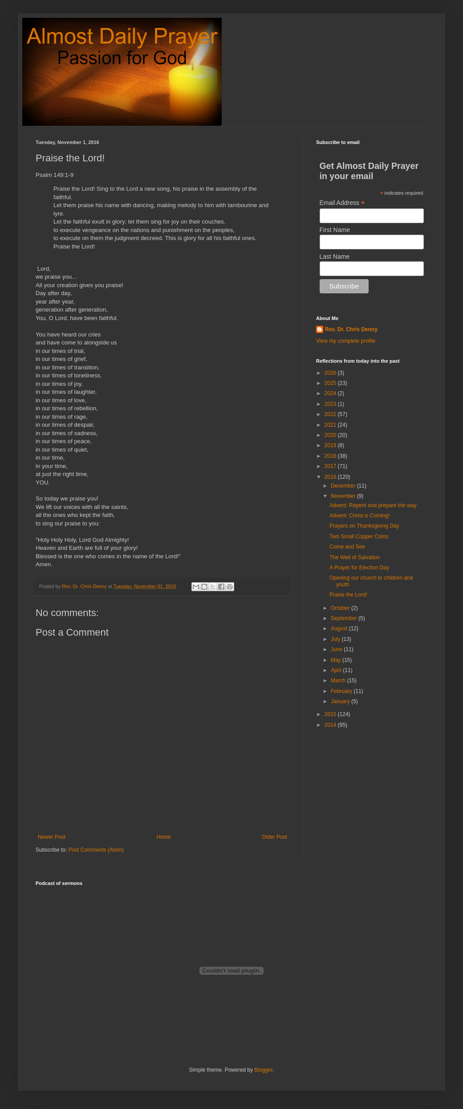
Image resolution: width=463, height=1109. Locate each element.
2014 (331, 725)
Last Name (335, 256)
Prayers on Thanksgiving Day (364, 526)
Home (164, 837)
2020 (331, 435)
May (336, 660)
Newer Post (51, 837)
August (340, 628)
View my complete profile (345, 341)
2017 (331, 466)
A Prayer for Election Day (359, 568)
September (344, 618)
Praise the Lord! (348, 595)
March (339, 680)
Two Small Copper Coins (358, 536)
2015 (331, 714)
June (337, 649)
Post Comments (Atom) (96, 850)
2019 (331, 445)
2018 (331, 456)
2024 (331, 393)
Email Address (342, 203)
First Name (335, 229)
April (337, 670)
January (341, 701)
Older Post (274, 837)
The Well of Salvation (354, 557)
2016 (331, 477)
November (344, 496)
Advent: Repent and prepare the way (372, 505)
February (342, 691)
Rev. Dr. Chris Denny (351, 329)
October (341, 608)
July (336, 639)
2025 (331, 383)
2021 (331, 425)
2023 (331, 404)
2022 (331, 414)
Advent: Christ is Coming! (359, 515)
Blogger (263, 1070)
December (344, 486)
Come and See (347, 547)
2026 (331, 373)
